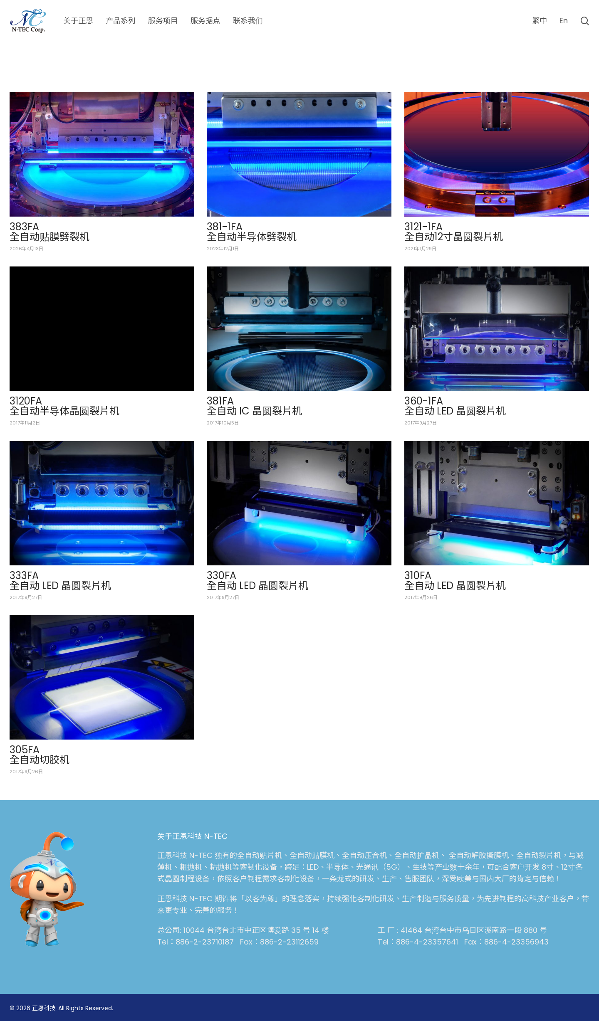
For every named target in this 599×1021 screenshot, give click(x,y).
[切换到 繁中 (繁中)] (539, 21)
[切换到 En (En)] (563, 21)
